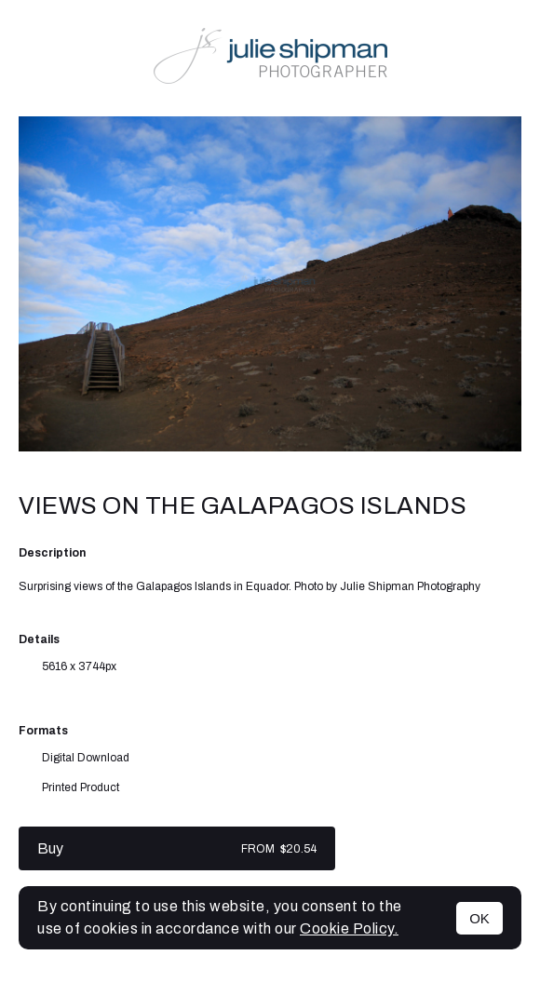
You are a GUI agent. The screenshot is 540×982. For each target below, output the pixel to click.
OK (479, 918)
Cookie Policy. (349, 928)
